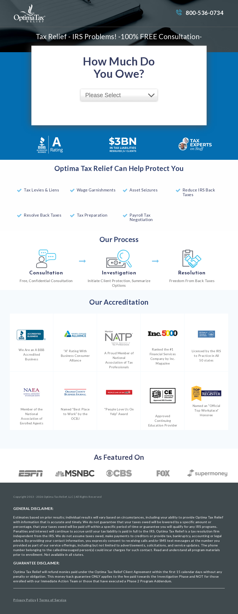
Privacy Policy (24, 600)
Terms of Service (52, 600)
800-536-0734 (204, 12)
